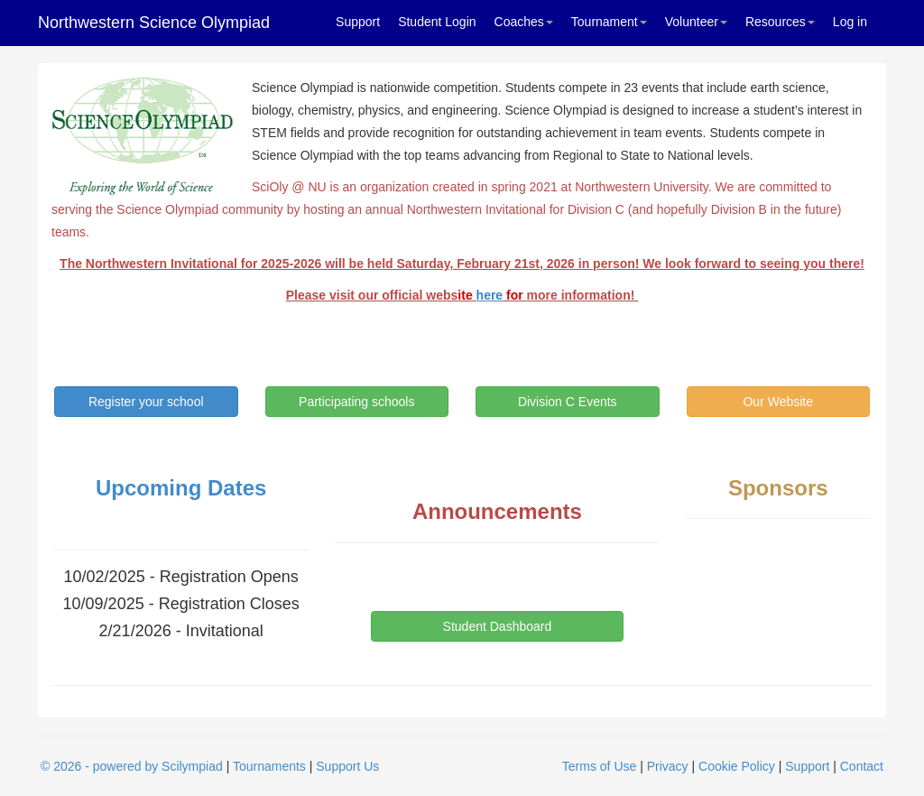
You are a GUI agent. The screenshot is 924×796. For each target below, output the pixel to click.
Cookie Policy (736, 766)
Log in (850, 21)
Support (358, 21)
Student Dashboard (497, 626)
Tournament (609, 21)
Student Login (437, 21)
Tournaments (269, 766)
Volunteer (696, 21)
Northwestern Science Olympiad (154, 23)
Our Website (778, 401)
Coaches (523, 21)
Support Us (347, 766)
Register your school (146, 401)
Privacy (667, 766)
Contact (861, 766)
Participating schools (356, 401)
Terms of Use (599, 766)
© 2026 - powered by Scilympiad (132, 766)
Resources (780, 21)
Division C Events (567, 401)
